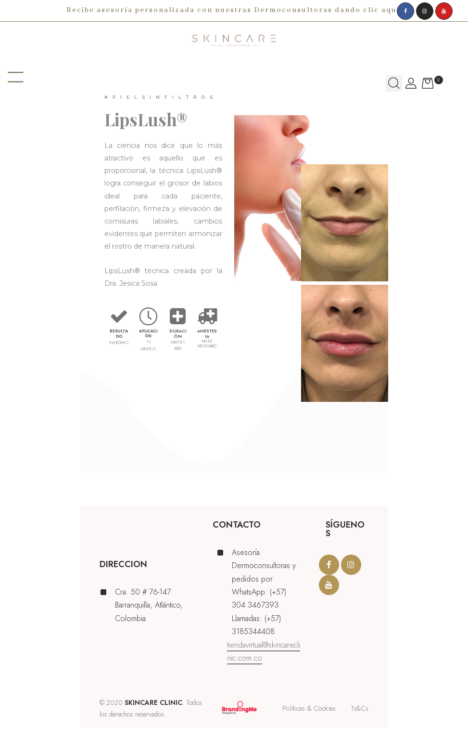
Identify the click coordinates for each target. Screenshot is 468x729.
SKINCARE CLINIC (153, 704)
